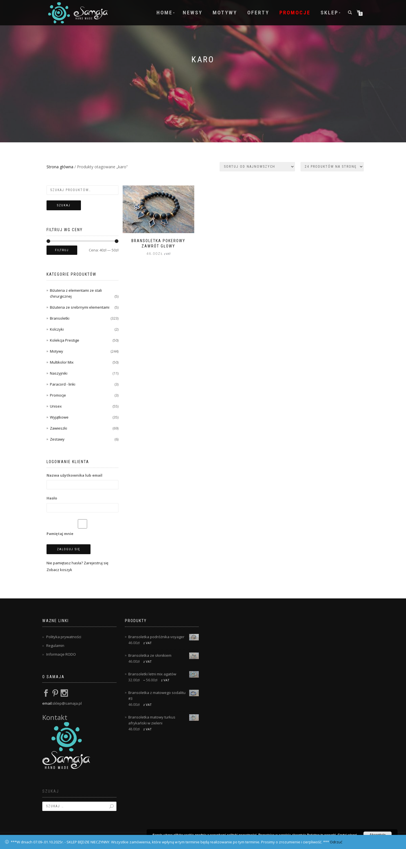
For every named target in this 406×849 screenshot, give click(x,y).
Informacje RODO (61, 654)
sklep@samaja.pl (67, 703)
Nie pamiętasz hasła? (65, 562)
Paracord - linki (62, 384)
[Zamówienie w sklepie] (257, 166)
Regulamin (55, 645)
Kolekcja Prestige (64, 340)
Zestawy (57, 439)
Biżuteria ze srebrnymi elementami (79, 307)
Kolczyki (57, 329)
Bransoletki (59, 318)
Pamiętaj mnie (82, 527)
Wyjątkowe (59, 417)
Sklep (329, 13)
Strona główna (60, 166)
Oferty (258, 13)
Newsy (192, 13)
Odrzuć (336, 841)
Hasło (52, 498)
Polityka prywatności (63, 636)
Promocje (294, 13)
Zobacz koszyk (59, 569)
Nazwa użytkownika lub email (74, 475)
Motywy (225, 13)
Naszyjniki (58, 373)
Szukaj (63, 205)
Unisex (56, 406)
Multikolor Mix (62, 362)
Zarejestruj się (96, 562)
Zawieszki (58, 428)
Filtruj (62, 250)
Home (164, 13)
